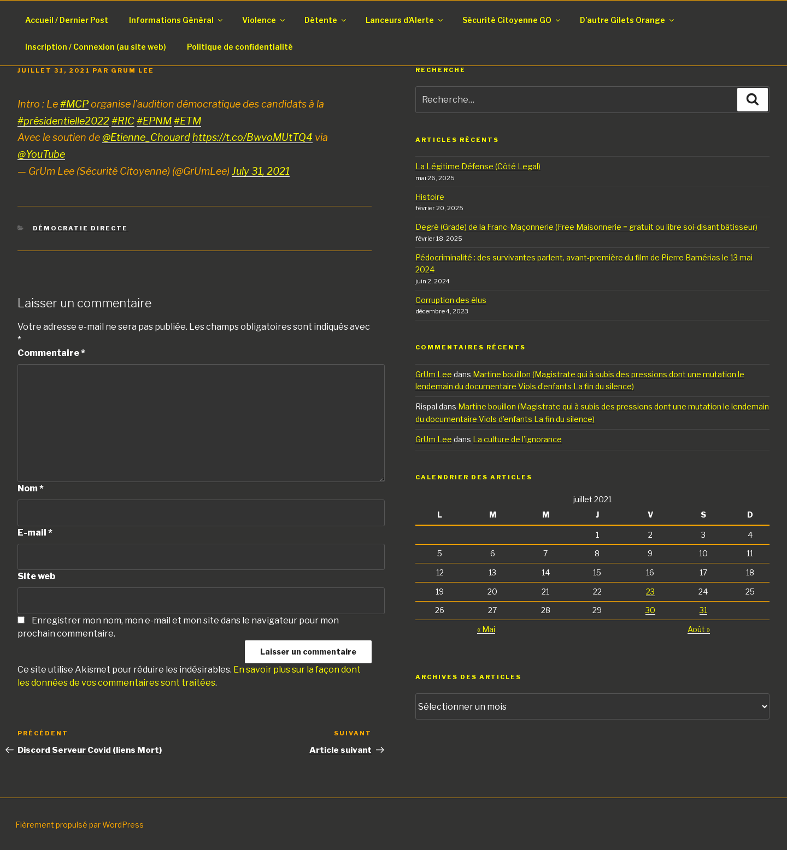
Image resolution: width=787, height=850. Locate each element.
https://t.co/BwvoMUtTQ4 (252, 137)
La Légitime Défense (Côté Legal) (478, 166)
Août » (699, 629)
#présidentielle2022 (63, 121)
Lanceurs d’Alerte (405, 20)
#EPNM (154, 121)
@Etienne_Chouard (146, 137)
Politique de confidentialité (240, 46)
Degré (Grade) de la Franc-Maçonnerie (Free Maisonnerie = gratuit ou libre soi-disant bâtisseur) (586, 226)
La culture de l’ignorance (517, 439)
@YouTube (41, 154)
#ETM (187, 121)
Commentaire (51, 353)
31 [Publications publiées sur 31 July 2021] (703, 610)
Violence (264, 20)
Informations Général (176, 20)
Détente (326, 20)
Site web (36, 576)
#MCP (74, 104)
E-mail (34, 532)
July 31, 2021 (261, 171)
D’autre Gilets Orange (628, 20)
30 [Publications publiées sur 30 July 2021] (650, 610)
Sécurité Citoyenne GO (512, 20)
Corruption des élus (450, 300)
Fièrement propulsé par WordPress (79, 824)
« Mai (486, 629)
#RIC (122, 121)
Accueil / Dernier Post (66, 20)
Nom (30, 488)
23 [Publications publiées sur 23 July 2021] (650, 591)
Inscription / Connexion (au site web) (95, 46)
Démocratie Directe (80, 228)
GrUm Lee (132, 70)
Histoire (429, 196)
